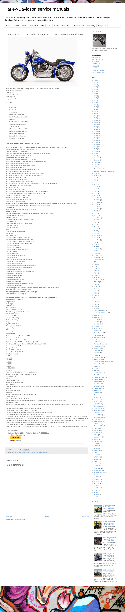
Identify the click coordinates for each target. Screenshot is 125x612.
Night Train (97, 328)
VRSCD (96, 455)
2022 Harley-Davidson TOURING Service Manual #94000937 (109, 555)
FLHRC (96, 186)
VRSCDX (96, 457)
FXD (95, 264)
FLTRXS (96, 253)
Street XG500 (98, 415)
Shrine (96, 366)
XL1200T (96, 483)
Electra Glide (98, 169)
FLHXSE (96, 218)
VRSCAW (97, 450)
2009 (13, 452)
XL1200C (96, 477)
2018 (95, 144)
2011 (95, 129)
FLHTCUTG (97, 202)
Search (8, 26)
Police (96, 342)
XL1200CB (97, 479)
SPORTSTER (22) (97, 60)
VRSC (96, 446)
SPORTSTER (34, 26)
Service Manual (98, 359)
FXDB (96, 266)
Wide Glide (97, 468)
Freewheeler (97, 260)
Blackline (96, 158)
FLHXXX (96, 220)
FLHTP (96, 211)
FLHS (95, 191)
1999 (95, 102)
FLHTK (96, 204)
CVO (16, 452)
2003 (95, 111)
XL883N (96, 494)
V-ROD (49, 26)
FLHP (95, 182)
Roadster (96, 353)
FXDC (96, 268)
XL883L (96, 492)
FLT (95, 242)
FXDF (95, 271)
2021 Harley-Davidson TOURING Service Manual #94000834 (109, 523)
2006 (95, 118)
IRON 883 (97, 317)
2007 (95, 120)
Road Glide (97, 348)
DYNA (42, 26)
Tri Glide (96, 432)
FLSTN (96, 237)
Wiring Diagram (98, 470)
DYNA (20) (95, 61)
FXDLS (96, 275)
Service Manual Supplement (102, 362)
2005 (95, 116)
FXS (95, 299)
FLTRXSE (97, 255)
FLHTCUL (97, 200)
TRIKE (96, 435)
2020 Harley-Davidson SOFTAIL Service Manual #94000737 (109, 571)
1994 (95, 91)
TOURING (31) (96, 58)
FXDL (95, 273)
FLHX (95, 213)
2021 (95, 151)
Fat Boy (96, 175)
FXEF (95, 291)
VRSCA (96, 448)
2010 (95, 127)
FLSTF (96, 231)
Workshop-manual (99, 472)
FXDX (96, 284)
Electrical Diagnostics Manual (102, 171)
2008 (95, 122)
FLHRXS (96, 189)
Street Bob (97, 404)
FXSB (95, 302)
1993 (95, 89)
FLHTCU (96, 198)
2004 (95, 113)
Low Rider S (97, 324)
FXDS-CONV (98, 279)
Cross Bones (98, 162)
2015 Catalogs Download (12, 607)
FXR (95, 295)
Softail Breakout (98, 373)
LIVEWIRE (97, 319)
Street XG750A (98, 419)
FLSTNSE (97, 240)
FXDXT (96, 286)
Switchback (97, 428)
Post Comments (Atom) (19, 519)
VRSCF (96, 459)
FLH (95, 180)
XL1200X (96, 486)
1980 (95, 85)
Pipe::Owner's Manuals (11, 603)
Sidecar (96, 368)
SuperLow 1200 (98, 426)
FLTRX (96, 251)
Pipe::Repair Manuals (11, 601)
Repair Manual (98, 346)
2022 (95, 153)
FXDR (96, 277)
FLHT (95, 193)
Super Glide (97, 421)
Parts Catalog (91, 26)
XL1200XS (97, 488)
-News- (96, 80)
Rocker (96, 355)
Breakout (96, 160)
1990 (95, 87)
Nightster (96, 330)
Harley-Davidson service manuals (36, 9)
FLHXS (96, 215)
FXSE (95, 304)
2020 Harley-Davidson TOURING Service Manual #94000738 (109, 539)
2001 (95, 107)
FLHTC (96, 195)
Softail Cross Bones (99, 377)
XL (95, 475)
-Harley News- (102, 26)
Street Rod (97, 412)
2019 (95, 147)
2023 (95, 155)
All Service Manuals (98, 71)
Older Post (85, 516)
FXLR (95, 293)
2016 (95, 140)
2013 (95, 133)
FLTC (95, 244)
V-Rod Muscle (98, 441)
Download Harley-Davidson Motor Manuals (17, 605)
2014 (95, 135)
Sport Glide (97, 390)
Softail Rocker (98, 381)
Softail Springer (46, 452)
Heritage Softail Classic (101, 313)
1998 (95, 100)
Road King (97, 350)
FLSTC (96, 229)
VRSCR (96, 461)
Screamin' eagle (98, 357)
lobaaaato (77, 590)
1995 (95, 93)
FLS (95, 224)
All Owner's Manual (98, 72)
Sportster (96, 392)
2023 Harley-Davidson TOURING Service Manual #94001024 (109, 507)
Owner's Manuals (79, 26)
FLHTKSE (97, 209)
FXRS (96, 297)
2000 (95, 105)
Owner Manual (31, 452)
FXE (95, 288)
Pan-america (97, 335)
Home (47, 516)
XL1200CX (97, 481)
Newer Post (8, 516)
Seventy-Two (98, 364)
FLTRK (96, 246)
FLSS (95, 226)
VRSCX (96, 466)
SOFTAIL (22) (96, 63)
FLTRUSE (97, 248)
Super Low (97, 424)
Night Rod (97, 326)
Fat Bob (96, 173)
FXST (95, 306)
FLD (95, 178)
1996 (95, 96)
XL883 (96, 490)
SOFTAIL (24, 26)
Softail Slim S (98, 386)
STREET (56, 26)
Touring (96, 430)
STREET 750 (98, 401)
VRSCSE (96, 463)
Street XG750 (98, 417)
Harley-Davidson (22, 452)
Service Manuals (67, 26)
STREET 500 (98, 399)
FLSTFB (96, 233)
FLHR (95, 184)
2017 (95, 142)
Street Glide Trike (99, 410)
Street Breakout (98, 406)
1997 (95, 98)
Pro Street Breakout (99, 344)
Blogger (90, 590)
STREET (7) (95, 67)
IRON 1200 (97, 315)
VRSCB (96, 452)
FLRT (95, 222)
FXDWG (96, 282)
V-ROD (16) (95, 65)
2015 (95, 138)
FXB (95, 262)
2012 (95, 131)
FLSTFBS (97, 235)
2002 (95, 109)
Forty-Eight (97, 257)
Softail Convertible (99, 375)
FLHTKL (96, 206)
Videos (96, 443)
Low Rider (97, 322)
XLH (95, 497)
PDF (37, 452)
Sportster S (97, 395)
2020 (95, 149)
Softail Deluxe (98, 379)
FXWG (96, 308)
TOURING (16, 26)
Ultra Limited (97, 437)
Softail (40, 452)
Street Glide (97, 408)
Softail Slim (97, 384)
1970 (95, 82)
